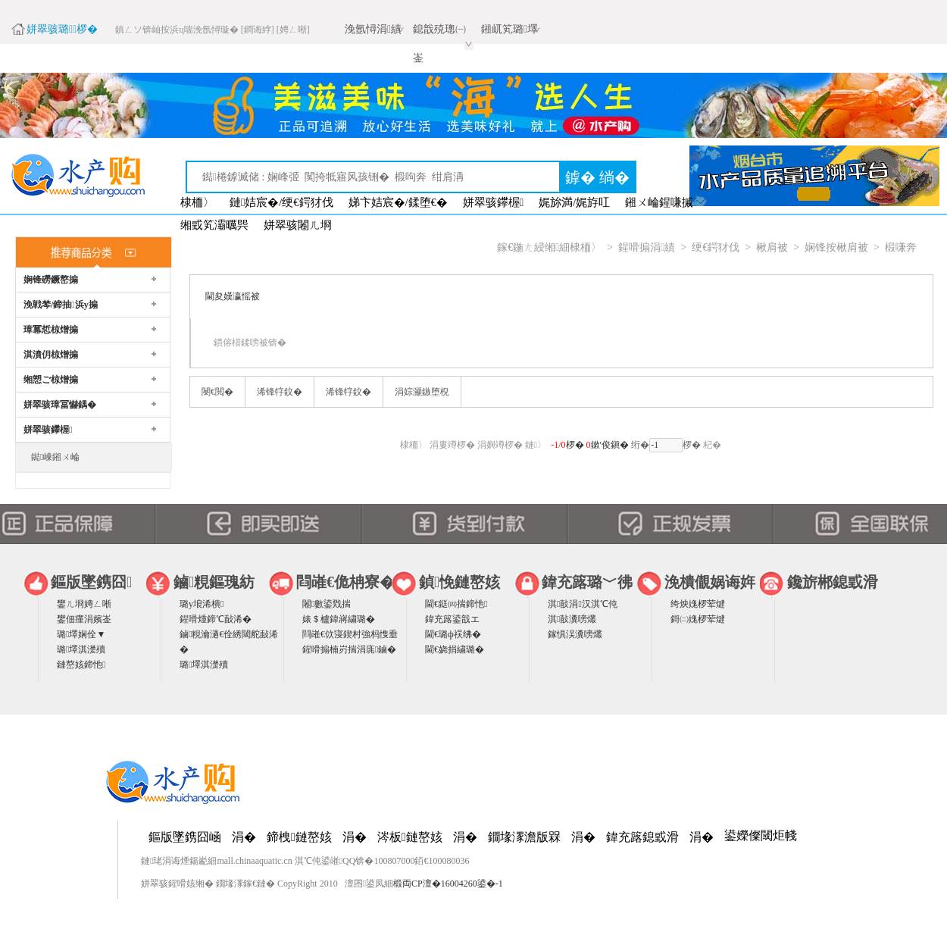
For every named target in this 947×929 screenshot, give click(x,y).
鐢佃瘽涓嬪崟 (84, 619)
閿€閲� (217, 391)
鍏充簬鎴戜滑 (642, 836)
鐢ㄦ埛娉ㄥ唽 (84, 604)
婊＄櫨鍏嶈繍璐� (338, 619)
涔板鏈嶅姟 (409, 836)
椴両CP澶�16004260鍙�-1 (448, 883)
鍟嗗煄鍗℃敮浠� (216, 619)
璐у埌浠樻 (201, 604)
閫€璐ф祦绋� (453, 634)
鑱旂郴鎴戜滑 (832, 582)
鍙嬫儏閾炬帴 (760, 835)
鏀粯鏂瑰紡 (214, 582)
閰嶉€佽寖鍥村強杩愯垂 (350, 634)
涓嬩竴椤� (500, 444)
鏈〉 (535, 444)
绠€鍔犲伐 (715, 247)
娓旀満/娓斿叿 (574, 202)
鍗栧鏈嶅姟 (299, 836)
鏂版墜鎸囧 (91, 582)
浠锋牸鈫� (279, 391)
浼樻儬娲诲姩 (709, 582)
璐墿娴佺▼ (81, 634)
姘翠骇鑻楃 (493, 202)
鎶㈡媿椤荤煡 (697, 619)
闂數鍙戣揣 (326, 604)
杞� (712, 444)
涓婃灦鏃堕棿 (422, 391)
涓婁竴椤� (452, 444)
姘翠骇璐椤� (62, 29)
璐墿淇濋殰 (81, 649)
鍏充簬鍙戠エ (452, 619)
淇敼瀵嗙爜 (572, 619)
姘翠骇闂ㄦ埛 (298, 225)
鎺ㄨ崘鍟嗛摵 (659, 202)
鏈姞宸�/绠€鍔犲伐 (281, 202)
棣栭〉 (197, 202)
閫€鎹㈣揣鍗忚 (456, 604)
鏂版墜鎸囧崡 (184, 836)
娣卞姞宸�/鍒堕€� (398, 202)
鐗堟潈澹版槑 (524, 836)
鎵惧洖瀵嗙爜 (575, 634)
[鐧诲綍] (257, 29)
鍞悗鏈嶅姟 (459, 582)
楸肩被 (772, 247)
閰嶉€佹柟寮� (345, 582)
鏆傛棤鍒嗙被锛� (250, 342)
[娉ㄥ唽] (293, 29)
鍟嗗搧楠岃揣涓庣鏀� (349, 649)
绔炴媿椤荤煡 (697, 604)
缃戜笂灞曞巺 (214, 225)
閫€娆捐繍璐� (454, 649)
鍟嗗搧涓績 (646, 247)
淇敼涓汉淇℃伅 (582, 604)
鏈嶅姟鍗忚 (81, 664)
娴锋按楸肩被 (836, 247)
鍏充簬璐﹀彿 (587, 582)
